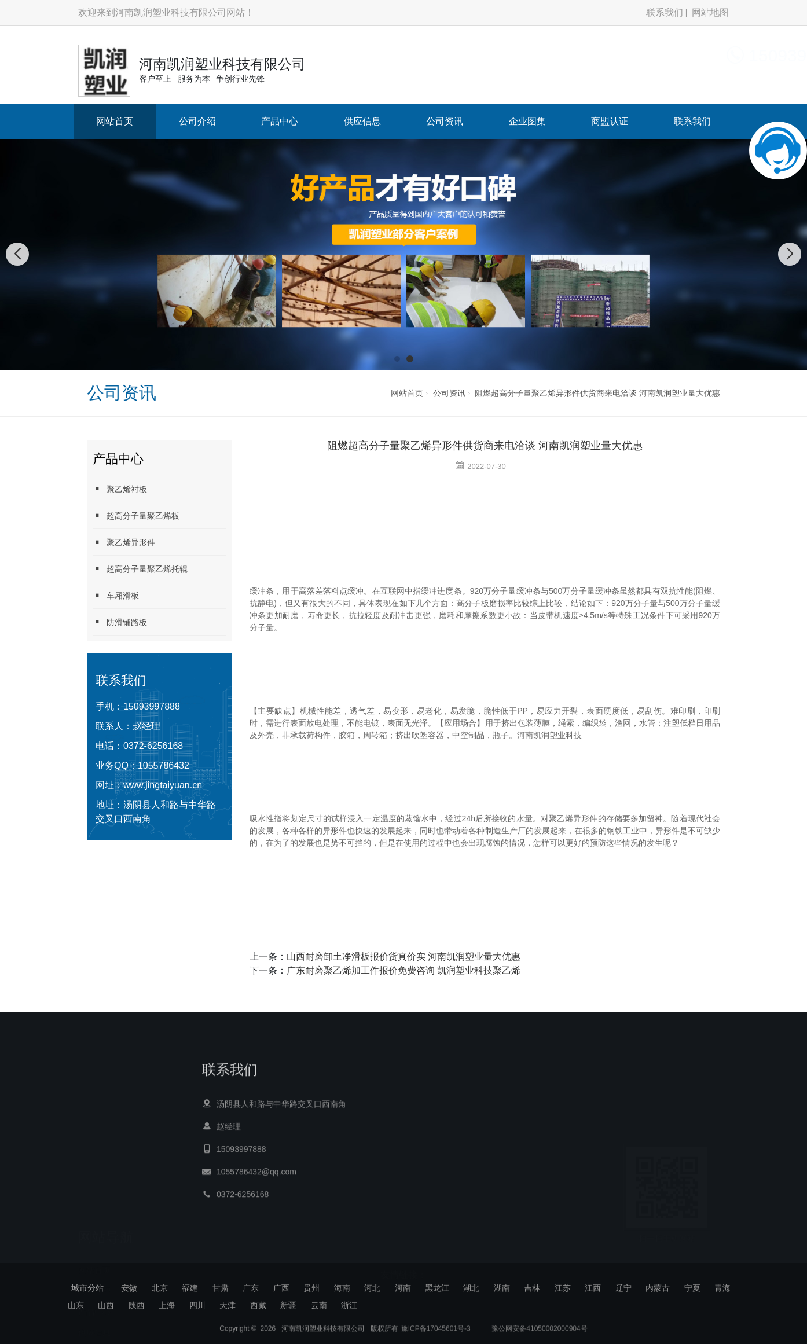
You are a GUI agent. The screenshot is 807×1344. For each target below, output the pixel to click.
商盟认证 (609, 121)
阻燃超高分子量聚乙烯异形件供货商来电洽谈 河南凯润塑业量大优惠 (597, 393)
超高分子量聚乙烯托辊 (140, 569)
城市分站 (87, 1287)
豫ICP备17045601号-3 (436, 1334)
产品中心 (279, 121)
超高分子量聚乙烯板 (136, 515)
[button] (397, 359)
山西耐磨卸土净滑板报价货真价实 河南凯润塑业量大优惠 (403, 956)
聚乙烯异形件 (124, 542)
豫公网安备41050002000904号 (539, 1334)
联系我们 (664, 12)
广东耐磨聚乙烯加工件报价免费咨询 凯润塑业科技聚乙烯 (403, 970)
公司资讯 (444, 121)
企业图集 (527, 121)
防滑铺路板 (120, 622)
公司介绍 (197, 121)
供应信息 (362, 121)
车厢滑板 (116, 595)
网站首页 (114, 121)
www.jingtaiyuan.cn (162, 785)
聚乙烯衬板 (120, 489)
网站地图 (710, 12)
